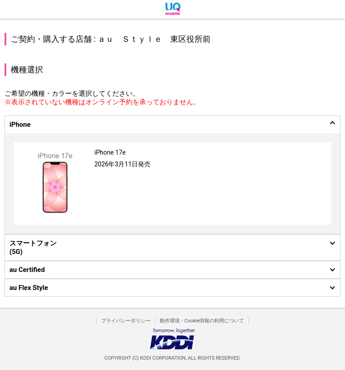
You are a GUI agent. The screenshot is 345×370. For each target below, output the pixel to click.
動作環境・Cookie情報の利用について (202, 321)
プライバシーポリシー (125, 321)
